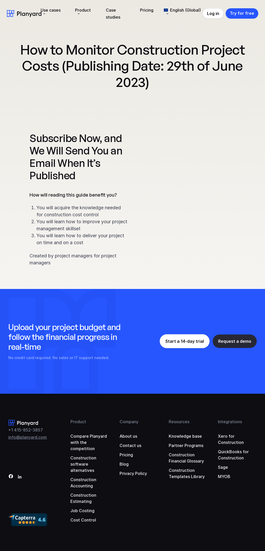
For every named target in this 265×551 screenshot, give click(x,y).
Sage (223, 467)
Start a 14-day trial (184, 341)
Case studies (113, 14)
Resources (179, 421)
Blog (124, 464)
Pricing (146, 10)
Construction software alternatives (83, 464)
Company (129, 421)
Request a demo (234, 341)
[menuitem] (182, 13)
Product (83, 10)
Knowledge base (185, 436)
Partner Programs (186, 445)
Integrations (230, 421)
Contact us (130, 445)
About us (128, 436)
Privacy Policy (133, 473)
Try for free (242, 13)
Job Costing (82, 510)
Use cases (51, 10)
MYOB (224, 476)
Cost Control (83, 520)
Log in (213, 13)
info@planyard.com (27, 437)
